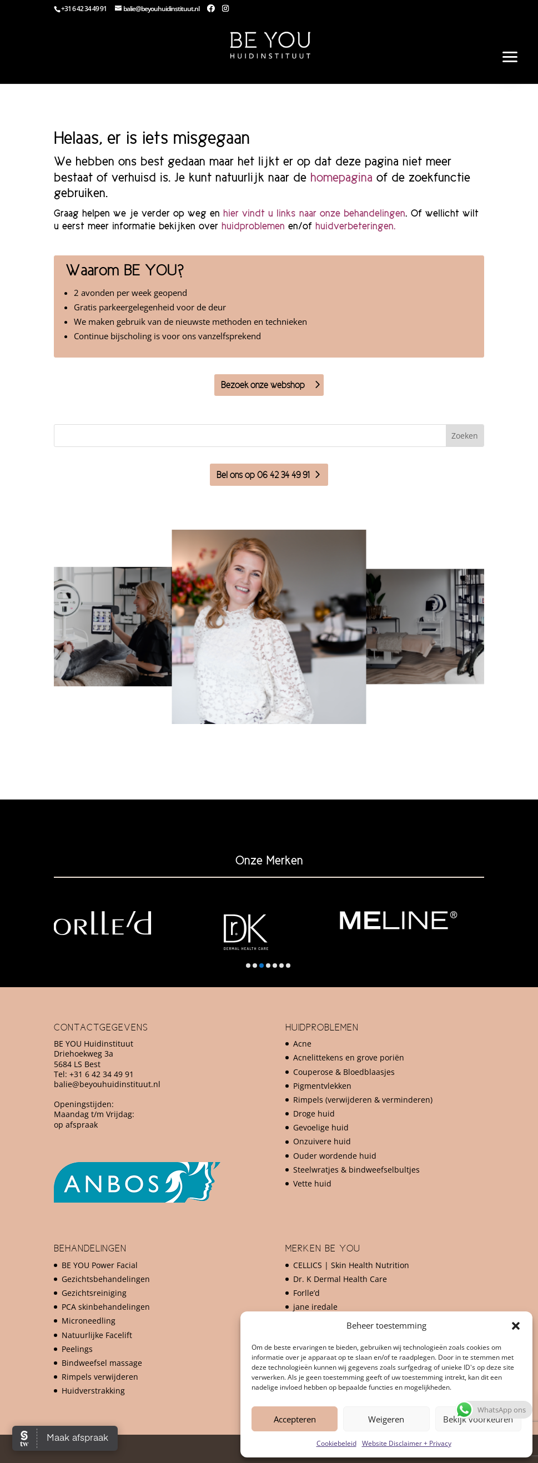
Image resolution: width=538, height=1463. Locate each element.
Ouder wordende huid (334, 1155)
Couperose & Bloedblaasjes (344, 1072)
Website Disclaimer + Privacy (406, 1443)
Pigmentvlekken (322, 1085)
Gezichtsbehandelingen (106, 1279)
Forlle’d (306, 1293)
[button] (515, 1325)
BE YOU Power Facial (100, 1265)
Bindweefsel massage (102, 1363)
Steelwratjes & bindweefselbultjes (356, 1169)
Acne (302, 1043)
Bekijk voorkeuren (478, 1419)
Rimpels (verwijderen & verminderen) (363, 1099)
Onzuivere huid (322, 1141)
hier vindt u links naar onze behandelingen (314, 213)
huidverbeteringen (354, 226)
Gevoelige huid (321, 1127)
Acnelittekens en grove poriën (348, 1057)
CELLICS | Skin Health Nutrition (351, 1265)
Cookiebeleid (336, 1443)
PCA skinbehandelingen (106, 1306)
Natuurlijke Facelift (97, 1335)
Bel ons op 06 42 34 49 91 (263, 475)
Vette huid (312, 1183)
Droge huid (314, 1113)
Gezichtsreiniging (94, 1293)
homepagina (341, 177)
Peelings (77, 1349)
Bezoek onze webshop (263, 385)
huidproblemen (253, 226)
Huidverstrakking (93, 1390)
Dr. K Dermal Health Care (340, 1279)
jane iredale (315, 1306)
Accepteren (295, 1419)
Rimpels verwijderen (100, 1376)
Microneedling (88, 1320)
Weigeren (386, 1419)
